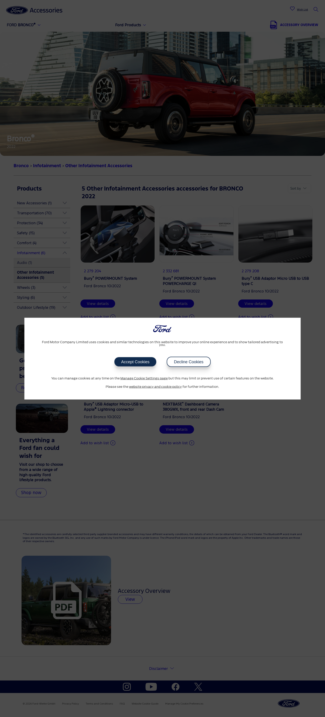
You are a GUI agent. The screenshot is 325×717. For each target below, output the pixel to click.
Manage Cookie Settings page (144, 378)
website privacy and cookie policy (155, 387)
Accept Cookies (135, 362)
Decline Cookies (188, 362)
